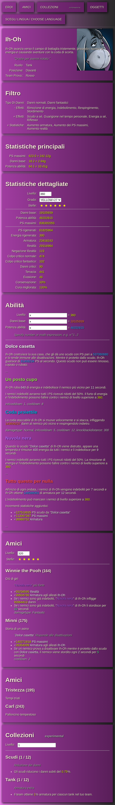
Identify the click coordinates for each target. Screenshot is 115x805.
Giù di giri (11, 579)
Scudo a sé (34, 116)
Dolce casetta (20, 346)
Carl (9, 706)
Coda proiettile (21, 412)
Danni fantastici (57, 102)
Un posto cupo (21, 379)
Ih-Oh (61, 595)
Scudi (11, 757)
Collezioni (19, 735)
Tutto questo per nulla (29, 481)
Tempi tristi (12, 698)
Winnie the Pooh (23, 571)
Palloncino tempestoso (20, 715)
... (6, 371)
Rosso (30, 75)
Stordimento (35, 111)
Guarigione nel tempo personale (65, 116)
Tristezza (15, 690)
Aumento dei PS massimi (71, 125)
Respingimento (88, 108)
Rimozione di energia (41, 108)
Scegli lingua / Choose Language (33, 19)
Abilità (14, 305)
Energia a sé (97, 116)
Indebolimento (66, 108)
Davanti (31, 70)
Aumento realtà (37, 128)
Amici (13, 544)
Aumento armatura (39, 125)
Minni (11, 620)
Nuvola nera (18, 438)
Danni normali (36, 102)
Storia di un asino (17, 629)
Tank (29, 65)
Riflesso (32, 120)
